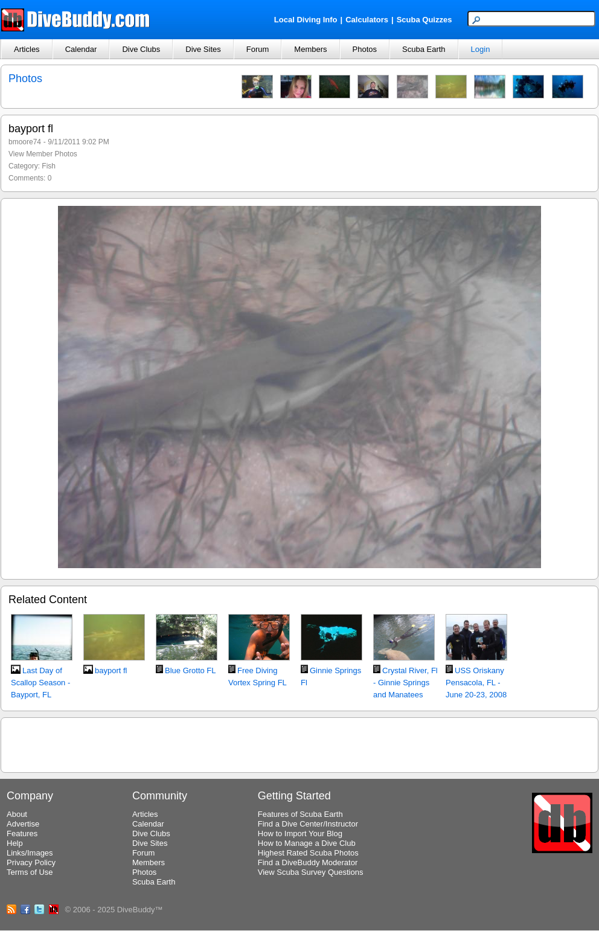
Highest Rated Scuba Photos (308, 852)
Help (15, 843)
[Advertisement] (299, 743)
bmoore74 (24, 142)
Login (480, 49)
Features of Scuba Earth (300, 814)
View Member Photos (42, 154)
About (17, 814)
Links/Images (30, 852)
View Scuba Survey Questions (311, 872)
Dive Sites (203, 49)
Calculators (366, 19)
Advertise (23, 823)
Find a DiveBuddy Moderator (307, 862)
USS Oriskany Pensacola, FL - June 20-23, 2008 (476, 682)
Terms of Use (30, 872)
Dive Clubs (141, 49)
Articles (27, 49)
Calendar (81, 49)
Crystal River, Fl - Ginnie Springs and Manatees (405, 682)
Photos (365, 49)
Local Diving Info (306, 19)
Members (310, 49)
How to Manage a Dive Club (307, 843)
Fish (49, 166)
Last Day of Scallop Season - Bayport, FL (40, 682)
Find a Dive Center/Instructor (308, 823)
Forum (257, 49)
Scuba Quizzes (424, 19)
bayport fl (111, 670)
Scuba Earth (424, 49)
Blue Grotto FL (190, 670)
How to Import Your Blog (300, 833)
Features (22, 833)
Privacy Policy (31, 862)
